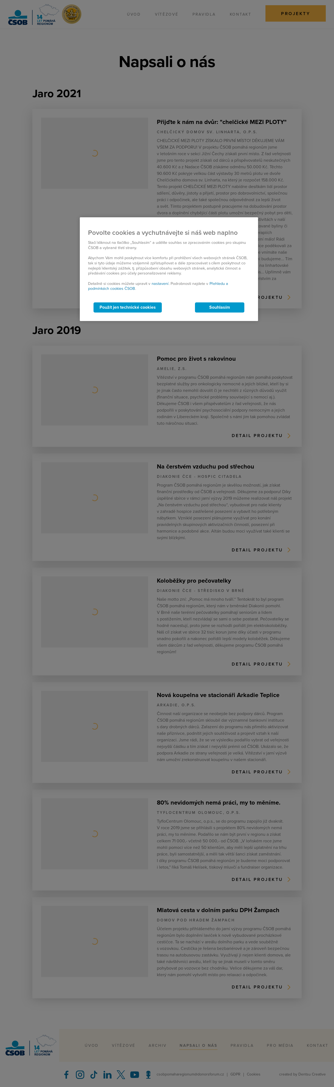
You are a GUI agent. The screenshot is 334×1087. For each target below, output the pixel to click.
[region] (169, 269)
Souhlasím (219, 307)
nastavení (160, 283)
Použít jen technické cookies (128, 307)
